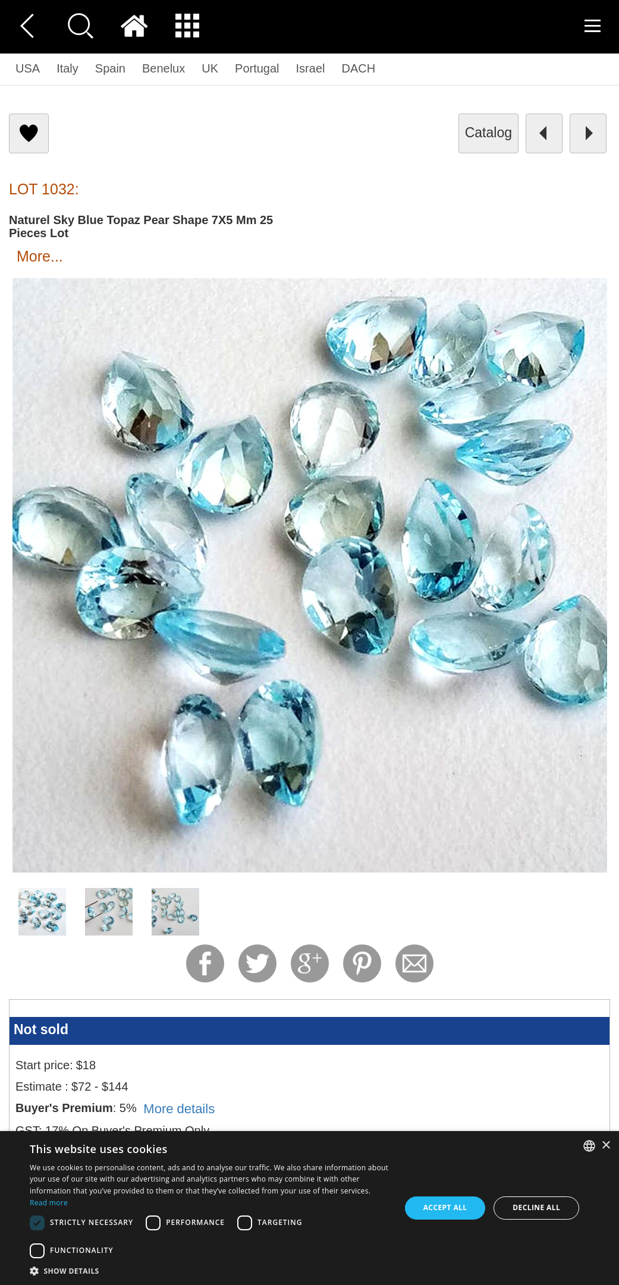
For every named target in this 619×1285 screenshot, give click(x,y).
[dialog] (309, 1208)
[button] (209, 1270)
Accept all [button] (445, 1207)
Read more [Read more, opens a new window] (49, 1203)
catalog (488, 132)
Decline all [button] (536, 1207)
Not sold (41, 1029)
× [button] (605, 1145)
